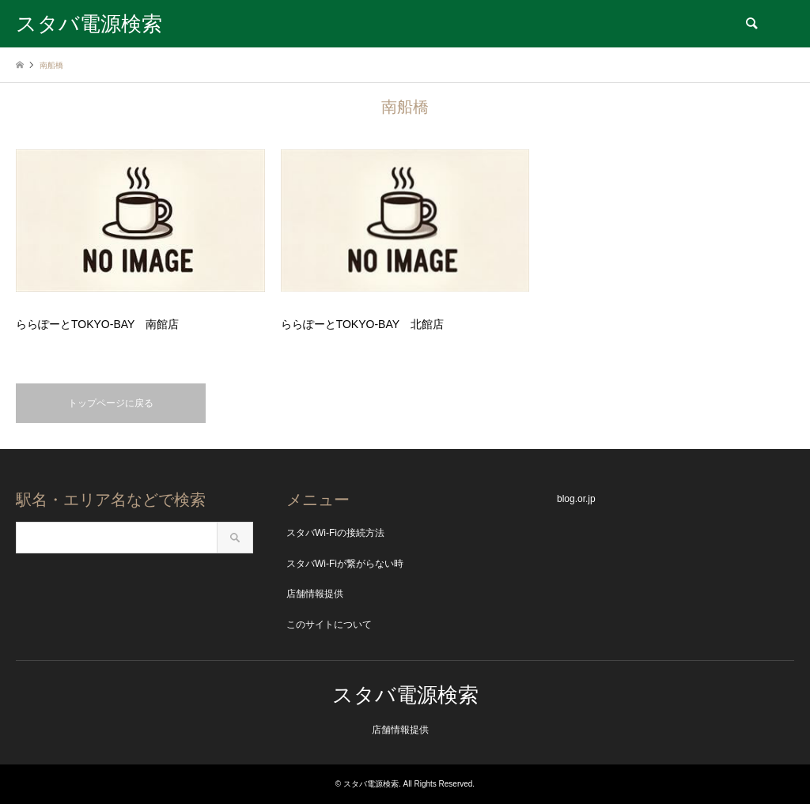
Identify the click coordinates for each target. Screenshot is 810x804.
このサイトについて (329, 624)
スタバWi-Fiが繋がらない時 (344, 563)
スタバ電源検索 (405, 695)
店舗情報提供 (314, 593)
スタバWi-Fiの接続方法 (335, 532)
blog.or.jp (576, 498)
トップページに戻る (110, 403)
